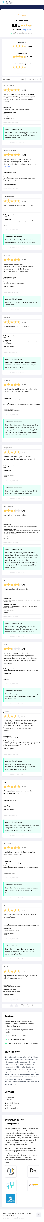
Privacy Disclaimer (8, 1213)
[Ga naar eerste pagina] (11, 1005)
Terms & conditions (9, 1215)
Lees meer (6, 166)
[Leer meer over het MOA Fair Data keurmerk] (33, 1171)
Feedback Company (18, 1218)
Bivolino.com (22, 21)
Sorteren (22, 79)
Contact (28, 1213)
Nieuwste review (33, 79)
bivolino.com (11, 1106)
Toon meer (22, 72)
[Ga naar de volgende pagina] (27, 1005)
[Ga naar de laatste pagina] (32, 1005)
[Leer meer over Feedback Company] (10, 1185)
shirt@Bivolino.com (14, 1103)
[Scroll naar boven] (38, 1215)
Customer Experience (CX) (14, 1142)
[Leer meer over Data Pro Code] (10, 1171)
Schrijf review (26, 30)
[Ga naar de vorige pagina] (16, 1005)
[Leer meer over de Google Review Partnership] (33, 1185)
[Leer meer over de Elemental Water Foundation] (10, 1198)
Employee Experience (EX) (19, 1144)
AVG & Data (20, 1213)
